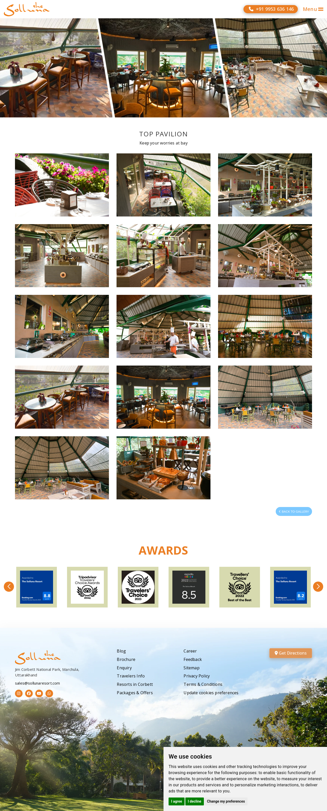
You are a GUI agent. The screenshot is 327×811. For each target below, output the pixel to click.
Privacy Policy (197, 676)
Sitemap (191, 668)
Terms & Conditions (203, 684)
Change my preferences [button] (226, 801)
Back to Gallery (294, 511)
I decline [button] (194, 801)
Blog (121, 651)
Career (190, 651)
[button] (9, 587)
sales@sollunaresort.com (37, 683)
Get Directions (291, 653)
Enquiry (124, 668)
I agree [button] (176, 801)
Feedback (193, 659)
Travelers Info (131, 676)
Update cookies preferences (211, 693)
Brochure (126, 659)
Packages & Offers (135, 693)
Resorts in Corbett (135, 684)
